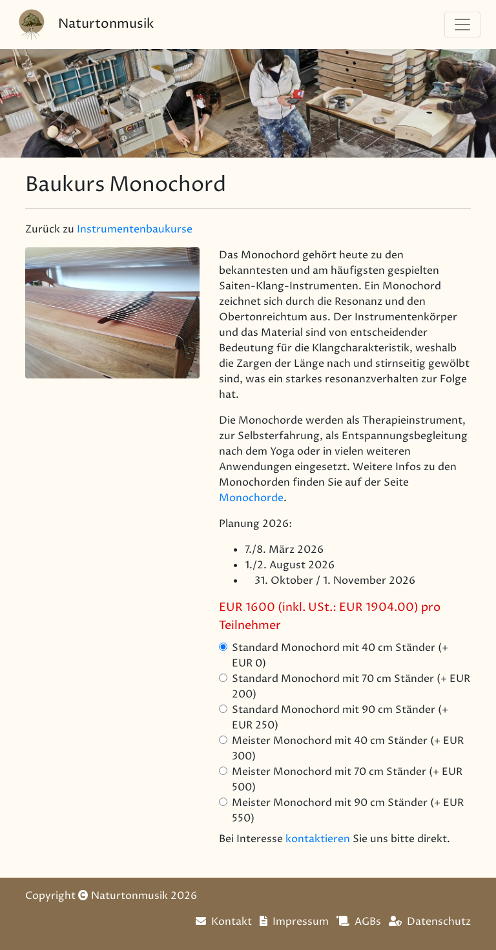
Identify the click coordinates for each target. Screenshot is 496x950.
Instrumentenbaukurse (134, 229)
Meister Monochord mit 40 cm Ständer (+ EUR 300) (348, 748)
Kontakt (224, 921)
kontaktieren (317, 839)
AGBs (358, 921)
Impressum (294, 921)
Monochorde (251, 498)
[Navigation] (462, 24)
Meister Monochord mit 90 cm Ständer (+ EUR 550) (348, 810)
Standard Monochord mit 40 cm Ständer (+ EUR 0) (340, 655)
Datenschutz (430, 921)
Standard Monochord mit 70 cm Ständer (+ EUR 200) (351, 686)
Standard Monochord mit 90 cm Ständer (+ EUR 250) (340, 717)
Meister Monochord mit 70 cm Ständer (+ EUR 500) (347, 779)
